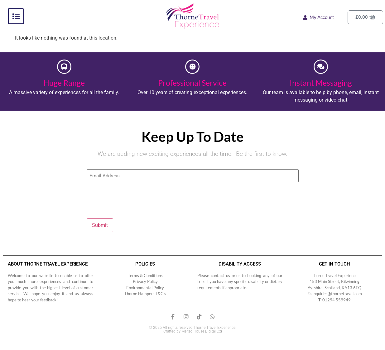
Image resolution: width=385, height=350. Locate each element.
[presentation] (134, 199)
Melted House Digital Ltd (201, 330)
